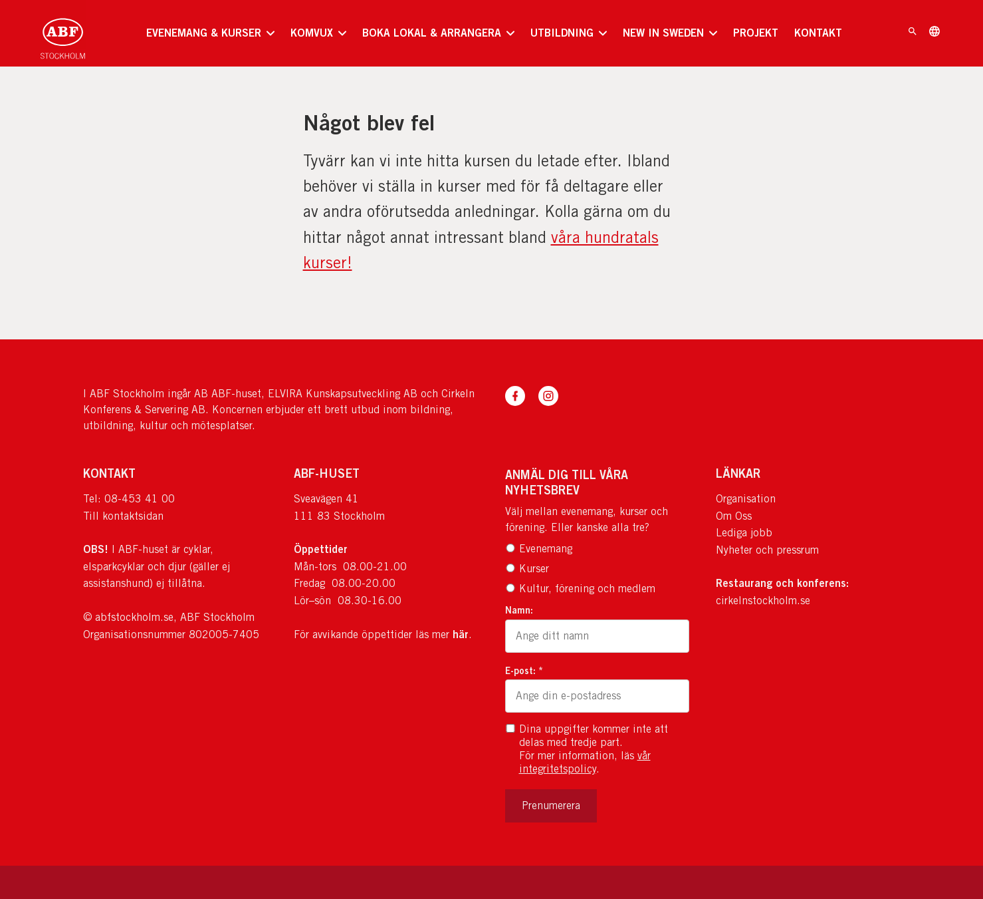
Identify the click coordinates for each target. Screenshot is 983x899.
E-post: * (524, 670)
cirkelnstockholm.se (763, 600)
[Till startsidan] (63, 33)
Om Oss (734, 516)
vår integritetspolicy (585, 762)
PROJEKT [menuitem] (755, 32)
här (461, 634)
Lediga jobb (744, 532)
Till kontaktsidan (123, 516)
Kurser (527, 568)
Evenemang (538, 548)
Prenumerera (551, 805)
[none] (210, 33)
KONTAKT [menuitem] (818, 32)
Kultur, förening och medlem (580, 588)
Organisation (746, 498)
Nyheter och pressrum (767, 550)
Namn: (519, 610)
